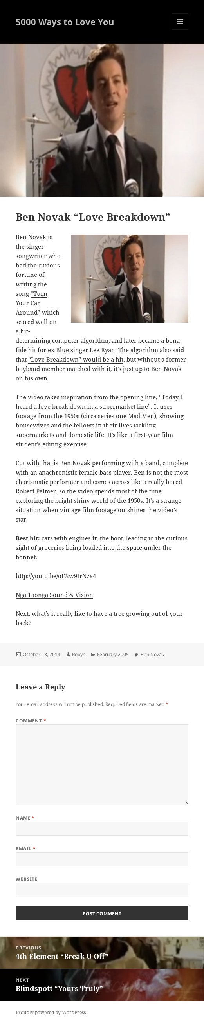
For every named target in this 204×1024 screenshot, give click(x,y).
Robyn (78, 654)
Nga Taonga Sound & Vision (54, 594)
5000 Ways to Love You (65, 21)
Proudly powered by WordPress (51, 1012)
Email (26, 848)
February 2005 (113, 654)
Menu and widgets (180, 29)
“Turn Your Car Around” (31, 302)
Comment (31, 720)
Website (27, 879)
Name (25, 818)
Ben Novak (152, 654)
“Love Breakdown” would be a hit (75, 359)
